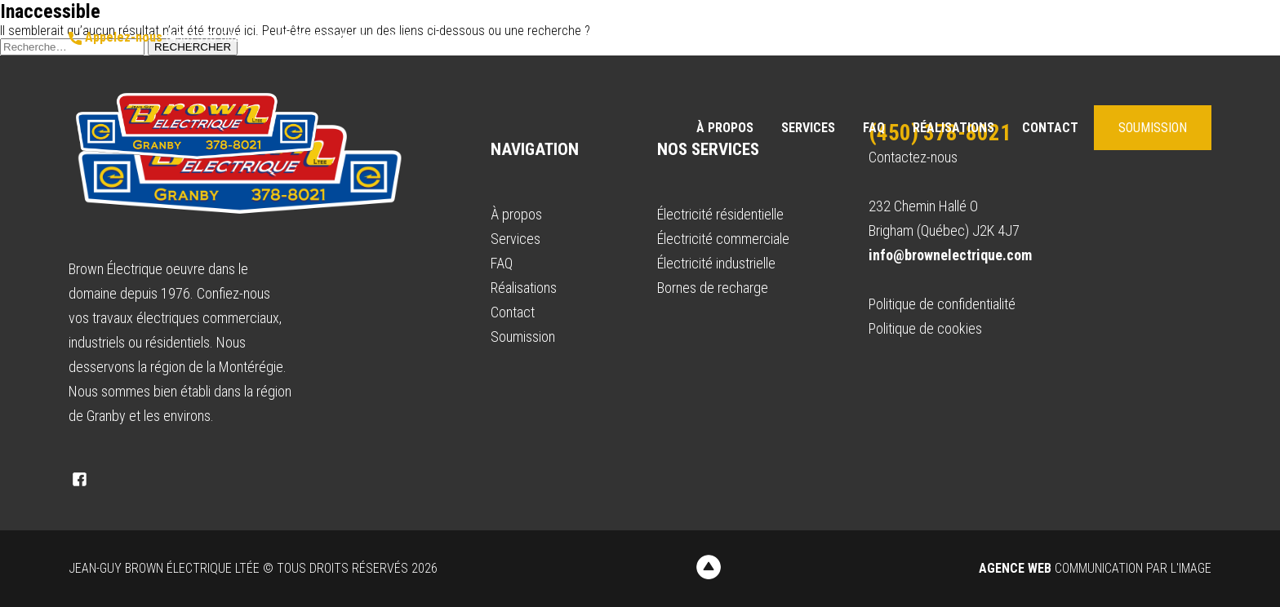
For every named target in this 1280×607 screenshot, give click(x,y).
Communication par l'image (1095, 568)
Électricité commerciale (723, 238)
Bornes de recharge (712, 287)
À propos (724, 127)
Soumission (1152, 127)
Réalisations (953, 127)
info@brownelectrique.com (333, 37)
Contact (1050, 127)
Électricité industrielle (716, 263)
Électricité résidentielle (720, 214)
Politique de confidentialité (942, 303)
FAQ (874, 127)
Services (808, 127)
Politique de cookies (925, 328)
